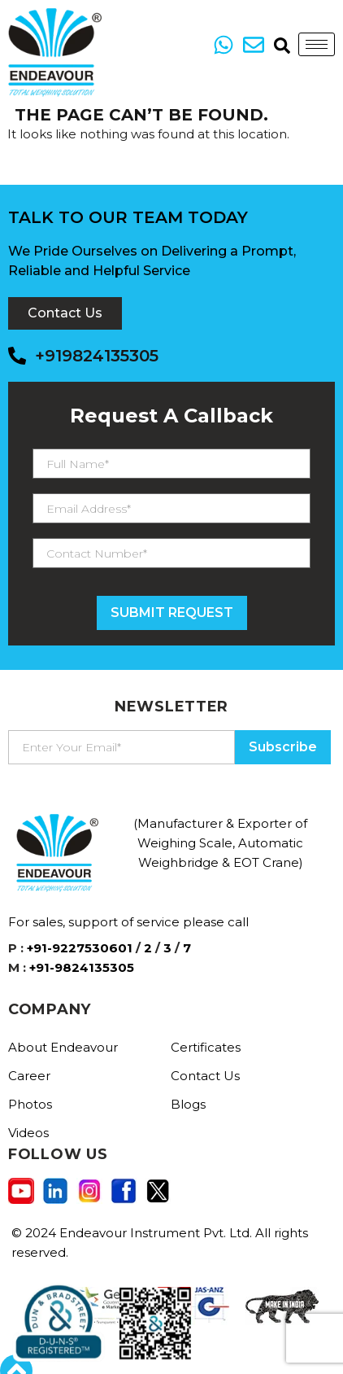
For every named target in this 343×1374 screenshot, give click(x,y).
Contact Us (205, 1075)
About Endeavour (63, 1047)
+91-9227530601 (79, 948)
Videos (28, 1132)
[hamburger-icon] (316, 44)
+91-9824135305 (81, 967)
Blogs (188, 1104)
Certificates (206, 1047)
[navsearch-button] (278, 45)
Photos (30, 1104)
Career (29, 1075)
